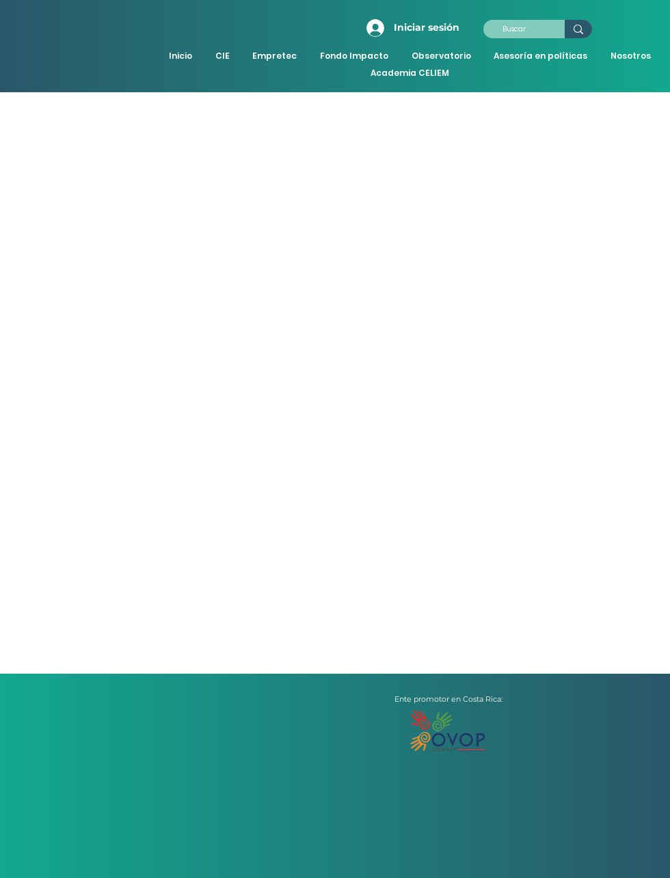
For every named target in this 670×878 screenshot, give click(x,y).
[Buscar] (514, 29)
